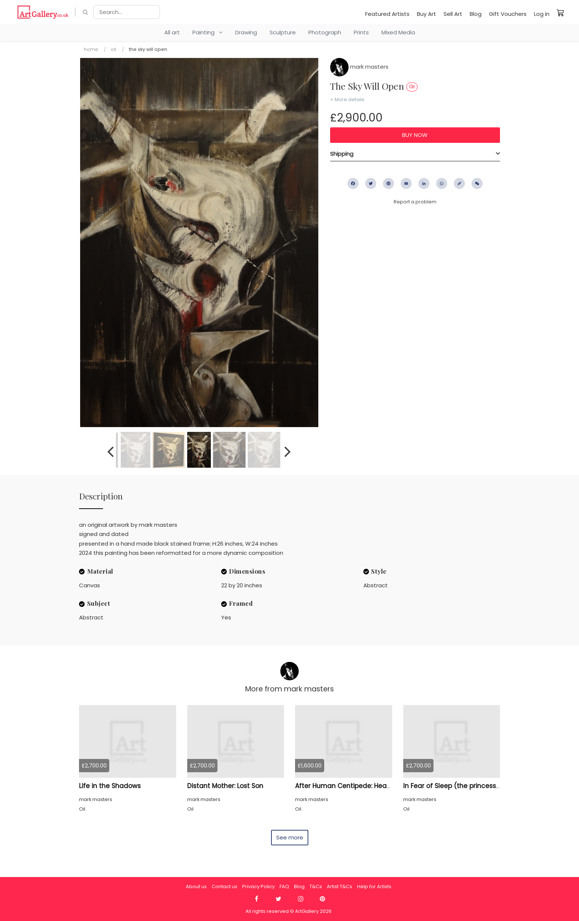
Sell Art (452, 14)
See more (289, 837)
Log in (541, 14)
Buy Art (426, 14)
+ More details (347, 99)
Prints (361, 32)
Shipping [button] (341, 154)
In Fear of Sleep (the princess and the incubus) (478, 785)
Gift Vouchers (508, 14)
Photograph (324, 32)
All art (172, 32)
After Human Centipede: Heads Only (353, 785)
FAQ (284, 886)
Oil (113, 49)
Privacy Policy (258, 886)
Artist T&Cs (339, 886)
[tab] (415, 154)
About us (196, 886)
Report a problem (415, 201)
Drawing (246, 32)
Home (91, 49)
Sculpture (283, 32)
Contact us (224, 886)
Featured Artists (387, 14)
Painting (207, 32)
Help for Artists (374, 886)
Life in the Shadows (110, 785)
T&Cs (315, 886)
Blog (476, 14)
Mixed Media (398, 32)
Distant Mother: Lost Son (225, 785)
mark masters (359, 67)
